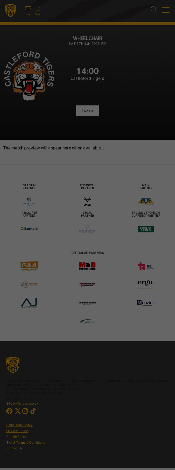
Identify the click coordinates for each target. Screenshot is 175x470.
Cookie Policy (16, 436)
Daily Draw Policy (19, 425)
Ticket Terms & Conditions (25, 442)
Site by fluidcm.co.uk (22, 403)
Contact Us (14, 448)
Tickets (88, 111)
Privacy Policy (17, 431)
